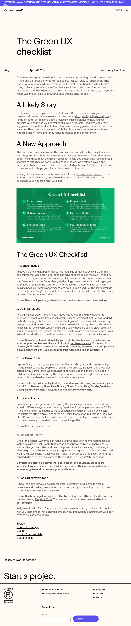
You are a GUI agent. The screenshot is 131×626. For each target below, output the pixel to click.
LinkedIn (99, 593)
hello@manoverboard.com (57, 593)
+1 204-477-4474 (53, 590)
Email (44, 614)
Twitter (99, 597)
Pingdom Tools (25, 119)
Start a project (29, 576)
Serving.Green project (89, 174)
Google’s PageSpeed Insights (92, 116)
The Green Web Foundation (88, 457)
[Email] (56, 619)
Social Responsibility (29, 534)
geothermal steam (80, 343)
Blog (7, 70)
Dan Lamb (120, 70)
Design (21, 530)
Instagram (100, 590)
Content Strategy (28, 527)
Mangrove (63, 1)
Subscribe (80, 619)
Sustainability (25, 537)
